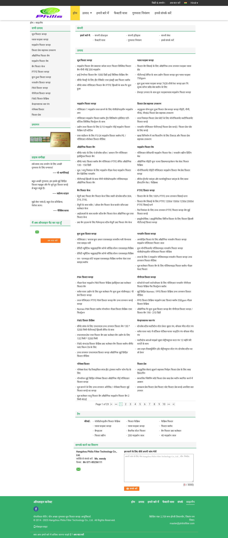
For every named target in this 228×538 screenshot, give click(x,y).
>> (169, 404)
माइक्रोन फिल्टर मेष (40, 61)
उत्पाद (85, 13)
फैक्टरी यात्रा (120, 13)
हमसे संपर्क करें (163, 13)
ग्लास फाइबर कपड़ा (40, 39)
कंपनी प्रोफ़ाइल (101, 35)
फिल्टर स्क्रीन (100, 435)
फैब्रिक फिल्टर (167, 421)
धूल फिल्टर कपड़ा (39, 34)
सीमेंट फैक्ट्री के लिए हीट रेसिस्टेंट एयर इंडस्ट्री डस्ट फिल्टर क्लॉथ (103, 80)
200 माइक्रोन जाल (136, 435)
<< (116, 404)
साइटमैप (190, 502)
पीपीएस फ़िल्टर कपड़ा (41, 93)
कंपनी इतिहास (134, 35)
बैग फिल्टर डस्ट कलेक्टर (171, 430)
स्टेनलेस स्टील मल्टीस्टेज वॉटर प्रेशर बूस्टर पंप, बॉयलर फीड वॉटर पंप (165, 326)
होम (75, 13)
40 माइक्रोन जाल (168, 435)
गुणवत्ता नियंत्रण (140, 13)
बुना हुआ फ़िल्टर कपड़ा (41, 77)
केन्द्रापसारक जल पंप (41, 104)
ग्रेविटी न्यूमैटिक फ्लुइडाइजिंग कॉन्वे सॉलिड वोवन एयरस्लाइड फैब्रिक (105, 248)
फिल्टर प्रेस (36, 114)
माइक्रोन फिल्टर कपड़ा (41, 45)
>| (173, 404)
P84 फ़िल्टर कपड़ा (40, 88)
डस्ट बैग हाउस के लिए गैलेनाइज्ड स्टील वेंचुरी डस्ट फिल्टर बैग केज (104, 222)
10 (164, 404)
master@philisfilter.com (182, 523)
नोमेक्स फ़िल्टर (38, 109)
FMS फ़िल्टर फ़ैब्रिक (40, 98)
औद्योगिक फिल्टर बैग (41, 55)
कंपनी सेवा (165, 35)
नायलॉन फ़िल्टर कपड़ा (41, 82)
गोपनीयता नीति (40, 516)
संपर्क (180, 502)
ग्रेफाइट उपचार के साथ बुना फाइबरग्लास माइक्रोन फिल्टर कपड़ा (164, 92)
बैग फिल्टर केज (38, 66)
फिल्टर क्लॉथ (166, 426)
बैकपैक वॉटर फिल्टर (136, 430)
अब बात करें (175, 3)
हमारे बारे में (102, 13)
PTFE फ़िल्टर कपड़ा (40, 71)
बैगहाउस (98, 430)
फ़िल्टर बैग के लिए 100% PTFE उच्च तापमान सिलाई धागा (162, 196)
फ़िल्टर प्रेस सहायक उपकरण (44, 50)
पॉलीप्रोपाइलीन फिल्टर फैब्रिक (107, 421)
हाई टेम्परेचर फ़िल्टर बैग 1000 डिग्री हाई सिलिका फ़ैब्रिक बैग (102, 74)
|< (111, 404)
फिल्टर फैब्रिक (134, 421)
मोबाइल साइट (40, 526)
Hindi (194, 3)
